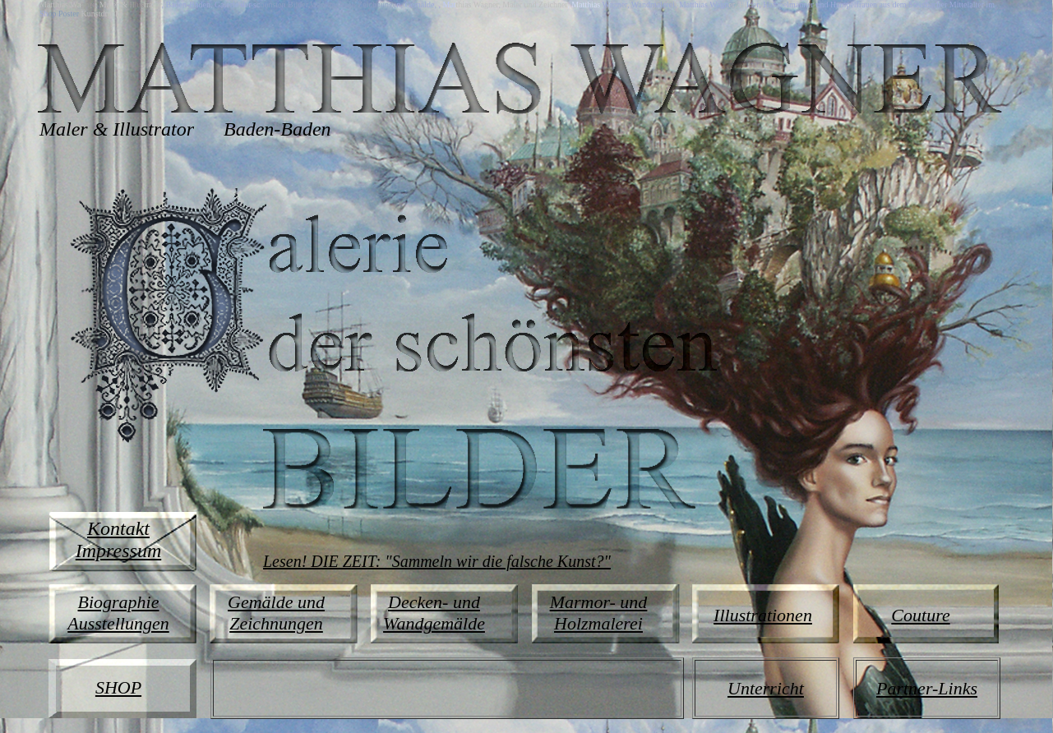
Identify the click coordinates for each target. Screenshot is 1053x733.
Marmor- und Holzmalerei (599, 613)
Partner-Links (926, 688)
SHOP (118, 687)
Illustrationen (763, 615)
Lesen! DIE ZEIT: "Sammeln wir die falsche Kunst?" (437, 561)
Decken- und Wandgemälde (434, 613)
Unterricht (765, 688)
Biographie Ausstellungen (118, 613)
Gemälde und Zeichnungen (276, 613)
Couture (920, 615)
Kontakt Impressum (118, 539)
